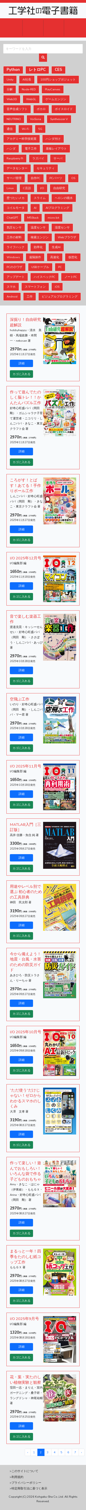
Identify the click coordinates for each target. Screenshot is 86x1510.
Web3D (12, 99)
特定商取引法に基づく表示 (29, 1488)
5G (40, 129)
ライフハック (16, 247)
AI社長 (26, 79)
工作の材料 (14, 237)
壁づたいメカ (16, 198)
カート (12, 28)
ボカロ (41, 109)
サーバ (57, 158)
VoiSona (35, 119)
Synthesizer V (59, 119)
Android (12, 296)
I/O (42, 188)
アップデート (16, 277)
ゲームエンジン (55, 99)
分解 (10, 89)
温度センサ (38, 227)
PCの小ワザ (14, 267)
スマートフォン (35, 287)
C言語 (27, 188)
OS (73, 178)
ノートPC (70, 277)
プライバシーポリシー (26, 1483)
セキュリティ (46, 168)
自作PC (35, 178)
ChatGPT (12, 218)
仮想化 (72, 257)
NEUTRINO (14, 119)
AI (35, 208)
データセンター (17, 168)
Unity (10, 79)
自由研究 (59, 188)
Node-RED (29, 89)
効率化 (38, 247)
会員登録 (54, 28)
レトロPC (37, 69)
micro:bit (53, 218)
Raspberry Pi (15, 158)
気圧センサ (14, 227)
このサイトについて (24, 1471)
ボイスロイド (64, 109)
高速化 (54, 257)
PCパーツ (56, 178)
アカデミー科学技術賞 (21, 139)
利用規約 (17, 1477)
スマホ (11, 287)
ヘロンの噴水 (64, 198)
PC (60, 267)
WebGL (31, 99)
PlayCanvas (52, 89)
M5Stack (33, 218)
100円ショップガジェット (58, 79)
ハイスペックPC (44, 277)
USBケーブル (40, 267)
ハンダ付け (53, 139)
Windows (13, 257)
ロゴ (43, 10)
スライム (40, 198)
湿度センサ (62, 227)
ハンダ (11, 148)
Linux (10, 188)
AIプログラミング (57, 208)
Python (13, 69)
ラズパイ (38, 158)
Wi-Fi (25, 129)
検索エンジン (40, 237)
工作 (30, 296)
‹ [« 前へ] (27, 1452)
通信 (10, 129)
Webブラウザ (67, 237)
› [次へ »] (81, 1452)
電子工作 (31, 148)
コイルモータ (16, 208)
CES (58, 69)
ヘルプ (74, 28)
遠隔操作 (35, 257)
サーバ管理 (14, 178)
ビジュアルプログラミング (60, 296)
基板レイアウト (56, 148)
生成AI (56, 247)
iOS (57, 287)
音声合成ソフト (17, 109)
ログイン (33, 28)
